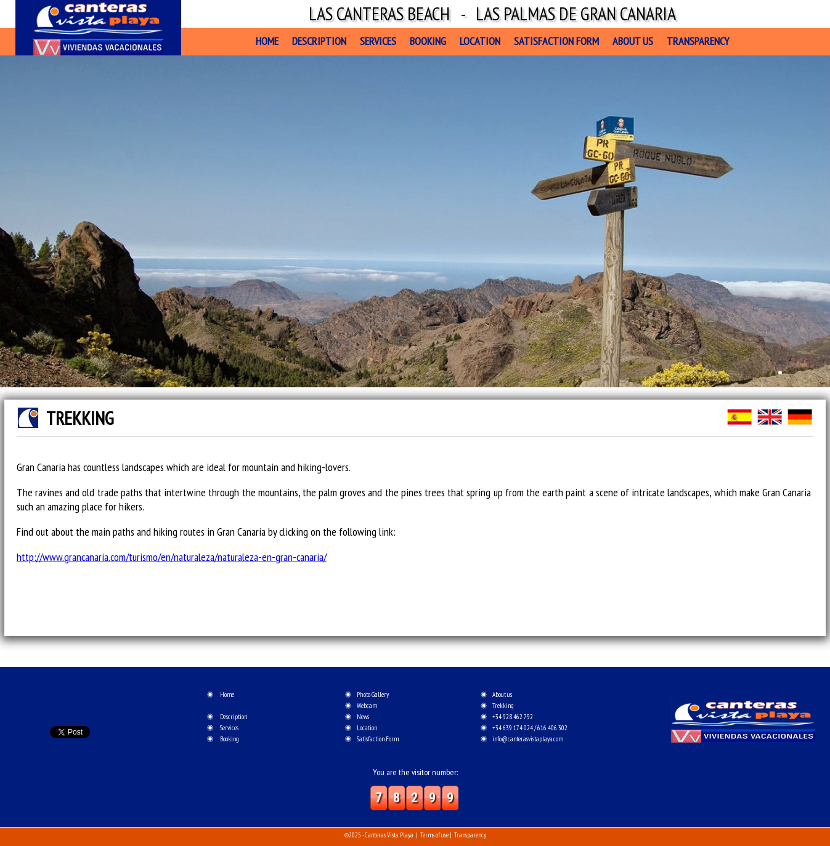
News (363, 716)
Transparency (698, 41)
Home (267, 41)
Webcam (367, 705)
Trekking (503, 705)
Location (480, 41)
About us (632, 41)
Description (319, 41)
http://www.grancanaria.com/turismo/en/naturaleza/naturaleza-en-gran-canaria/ (172, 557)
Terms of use (434, 835)
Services (378, 41)
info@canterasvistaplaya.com (527, 739)
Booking (428, 41)
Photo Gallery (373, 694)
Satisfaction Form (556, 41)
